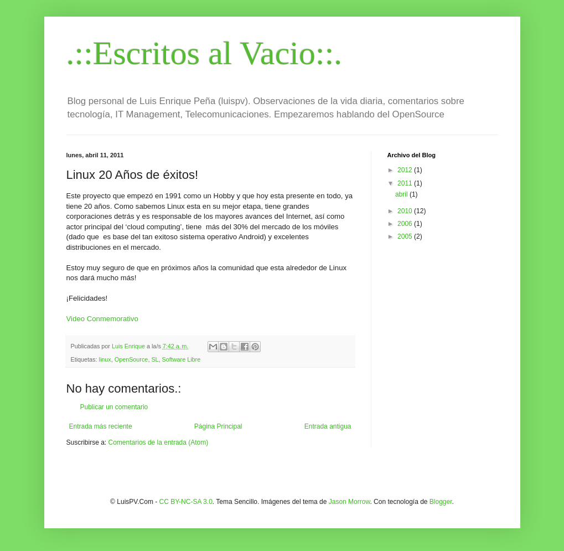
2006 (405, 224)
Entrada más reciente (100, 426)
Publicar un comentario (114, 407)
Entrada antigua (327, 426)
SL (154, 359)
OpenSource (131, 359)
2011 (405, 183)
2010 (405, 211)
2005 (405, 236)
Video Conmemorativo (102, 319)
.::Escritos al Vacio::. (204, 53)
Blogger (441, 502)
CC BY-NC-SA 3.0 (186, 502)
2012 (405, 170)
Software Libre (181, 359)
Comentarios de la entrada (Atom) (158, 442)
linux (105, 359)
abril (402, 194)
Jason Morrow (349, 502)
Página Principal (218, 426)
